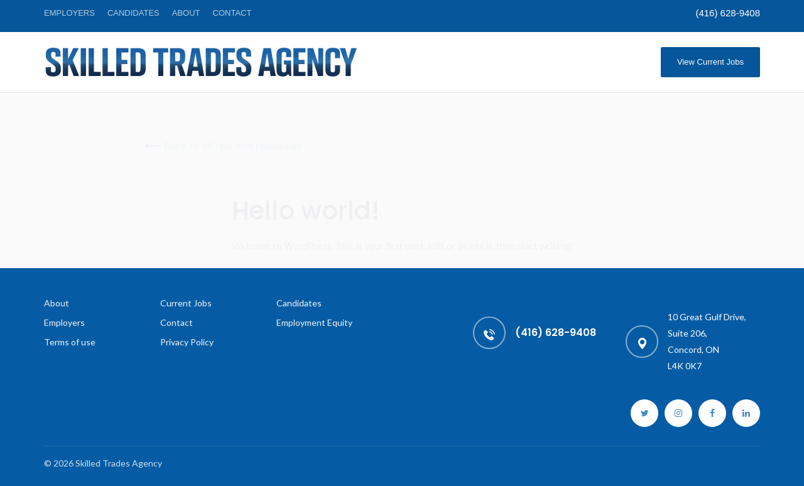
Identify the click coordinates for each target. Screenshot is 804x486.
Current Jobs (186, 303)
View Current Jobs (710, 62)
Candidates (133, 13)
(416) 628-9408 (727, 13)
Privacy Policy (187, 342)
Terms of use (69, 342)
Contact (232, 13)
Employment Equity (314, 322)
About (186, 13)
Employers (69, 13)
